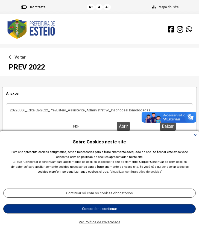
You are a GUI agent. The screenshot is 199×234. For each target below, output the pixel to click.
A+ (91, 7)
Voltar (17, 57)
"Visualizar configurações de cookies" (136, 172)
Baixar (168, 126)
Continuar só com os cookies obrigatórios (99, 193)
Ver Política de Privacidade (99, 222)
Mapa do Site (169, 7)
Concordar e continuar (99, 209)
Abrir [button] (123, 126)
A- (107, 7)
